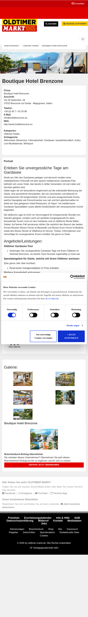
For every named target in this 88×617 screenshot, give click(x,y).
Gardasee (49, 140)
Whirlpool (28, 143)
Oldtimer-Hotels (31, 45)
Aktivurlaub (9, 140)
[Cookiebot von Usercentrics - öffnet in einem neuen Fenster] (72, 277)
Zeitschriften (29, 532)
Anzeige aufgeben (74, 24)
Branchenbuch (11, 45)
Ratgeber (13, 532)
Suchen (51, 24)
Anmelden (77, 3)
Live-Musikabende (13, 143)
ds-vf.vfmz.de (51, 298)
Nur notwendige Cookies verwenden (43, 336)
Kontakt (58, 520)
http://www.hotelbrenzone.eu (18, 124)
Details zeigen (73, 325)
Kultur (77, 140)
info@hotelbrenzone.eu (15, 118)
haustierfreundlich (64, 140)
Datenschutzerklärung (20, 520)
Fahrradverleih (35, 140)
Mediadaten (74, 520)
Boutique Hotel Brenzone (20, 423)
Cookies (44, 535)
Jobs (44, 523)
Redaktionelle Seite (69, 532)
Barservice (21, 140)
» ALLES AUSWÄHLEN (71, 336)
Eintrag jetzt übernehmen (44, 465)
